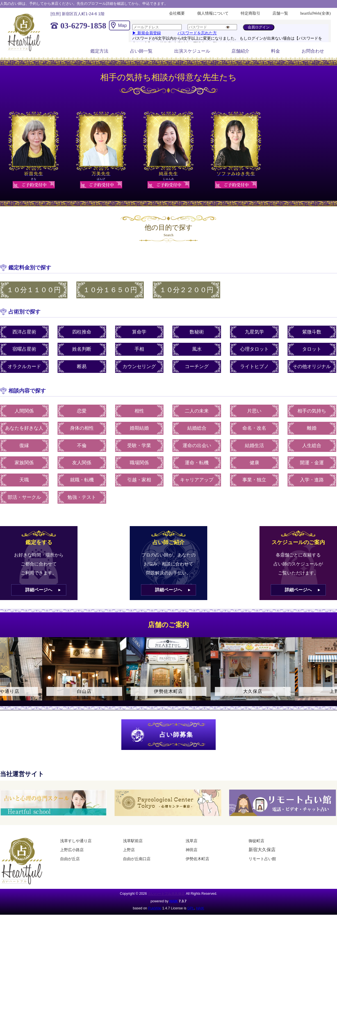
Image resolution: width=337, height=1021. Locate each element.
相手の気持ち (311, 411)
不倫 (81, 445)
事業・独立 (254, 480)
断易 (81, 366)
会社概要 (177, 13)
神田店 (191, 850)
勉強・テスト (81, 497)
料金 (275, 51)
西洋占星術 (24, 332)
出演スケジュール (192, 51)
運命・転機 (197, 462)
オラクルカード (24, 366)
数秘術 (197, 332)
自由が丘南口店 (137, 859)
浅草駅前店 (133, 841)
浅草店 (191, 841)
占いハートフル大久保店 (166, 894)
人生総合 (311, 445)
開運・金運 (312, 462)
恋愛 (81, 411)
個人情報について (213, 13)
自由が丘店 (70, 859)
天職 (24, 480)
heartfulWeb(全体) (315, 13)
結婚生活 (254, 445)
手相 (139, 349)
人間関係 (24, 411)
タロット (311, 349)
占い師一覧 (141, 51)
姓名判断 (81, 349)
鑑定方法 (99, 51)
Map (122, 25)
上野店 (129, 850)
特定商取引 (250, 13)
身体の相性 (82, 428)
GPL (190, 908)
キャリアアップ (196, 480)
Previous (7, 673)
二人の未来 (197, 411)
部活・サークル (24, 497)
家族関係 (24, 462)
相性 (139, 411)
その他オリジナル (312, 366)
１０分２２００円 (186, 290)
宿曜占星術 (24, 349)
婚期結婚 (139, 428)
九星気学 (254, 332)
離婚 (311, 428)
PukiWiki (154, 908)
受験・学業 (139, 445)
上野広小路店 (72, 850)
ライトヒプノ (254, 366)
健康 (254, 462)
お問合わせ (313, 51)
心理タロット (254, 349)
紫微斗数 (311, 332)
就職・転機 (82, 480)
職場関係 (139, 462)
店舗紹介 (240, 51)
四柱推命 (81, 332)
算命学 (139, 332)
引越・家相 (139, 480)
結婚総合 (196, 428)
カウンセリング (139, 366)
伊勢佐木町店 (197, 859)
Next (330, 673)
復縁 (24, 445)
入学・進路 (312, 480)
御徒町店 (256, 841)
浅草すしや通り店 (76, 841)
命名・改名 (254, 428)
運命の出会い (197, 445)
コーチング (197, 366)
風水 (197, 349)
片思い (254, 411)
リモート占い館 (262, 859)
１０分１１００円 (34, 290)
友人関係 (81, 462)
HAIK (173, 901)
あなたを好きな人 (24, 428)
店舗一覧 (280, 13)
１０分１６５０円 (110, 290)
